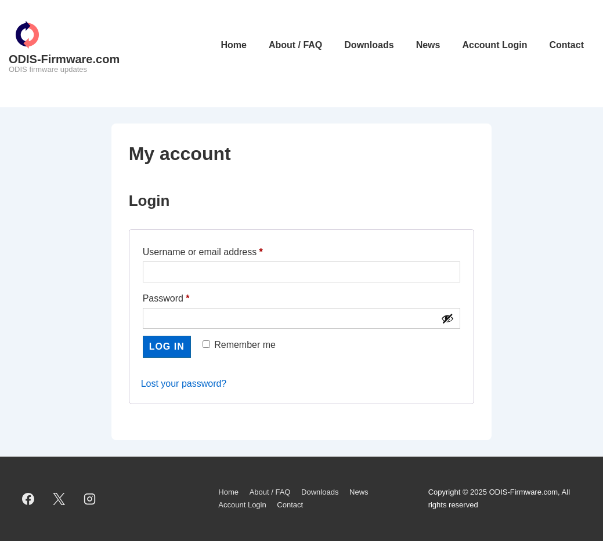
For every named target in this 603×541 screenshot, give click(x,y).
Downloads (368, 45)
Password (185, 296)
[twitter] (59, 498)
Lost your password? (184, 383)
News (428, 45)
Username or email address (221, 250)
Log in (167, 346)
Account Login (494, 45)
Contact (566, 45)
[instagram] (90, 498)
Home (233, 45)
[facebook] (28, 498)
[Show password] (447, 318)
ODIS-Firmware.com (64, 59)
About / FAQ (295, 45)
